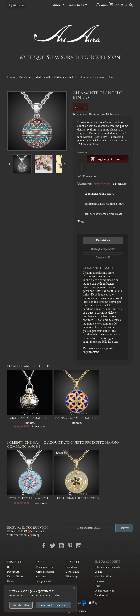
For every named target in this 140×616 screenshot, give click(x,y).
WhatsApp (71, 576)
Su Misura (60, 57)
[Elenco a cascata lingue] (59, 5)
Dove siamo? (72, 571)
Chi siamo (41, 576)
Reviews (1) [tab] (103, 257)
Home (10, 581)
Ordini (98, 571)
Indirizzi (99, 581)
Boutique (31, 57)
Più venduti (13, 571)
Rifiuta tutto (21, 605)
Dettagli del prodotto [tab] (103, 249)
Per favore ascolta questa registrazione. (98, 350)
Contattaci (71, 567)
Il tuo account (107, 562)
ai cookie (23, 591)
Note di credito (103, 576)
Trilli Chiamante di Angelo (77, 498)
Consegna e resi (45, 567)
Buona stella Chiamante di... (77, 418)
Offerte (11, 567)
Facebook (43, 545)
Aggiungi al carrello (107, 159)
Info (82, 57)
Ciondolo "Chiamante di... (30, 418)
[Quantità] (81, 159)
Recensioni (106, 57)
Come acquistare (45, 571)
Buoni (98, 586)
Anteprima (30, 413)
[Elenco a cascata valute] (83, 5)
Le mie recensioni (104, 590)
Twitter (52, 545)
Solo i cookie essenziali (53, 605)
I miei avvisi (101, 595)
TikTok (96, 545)
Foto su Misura (15, 576)
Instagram (78, 545)
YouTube (61, 545)
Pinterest (70, 545)
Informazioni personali (107, 567)
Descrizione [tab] (103, 240)
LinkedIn (87, 545)
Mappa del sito (44, 581)
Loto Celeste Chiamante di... (30, 498)
